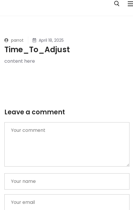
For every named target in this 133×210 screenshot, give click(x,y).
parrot (14, 40)
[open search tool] (117, 3)
